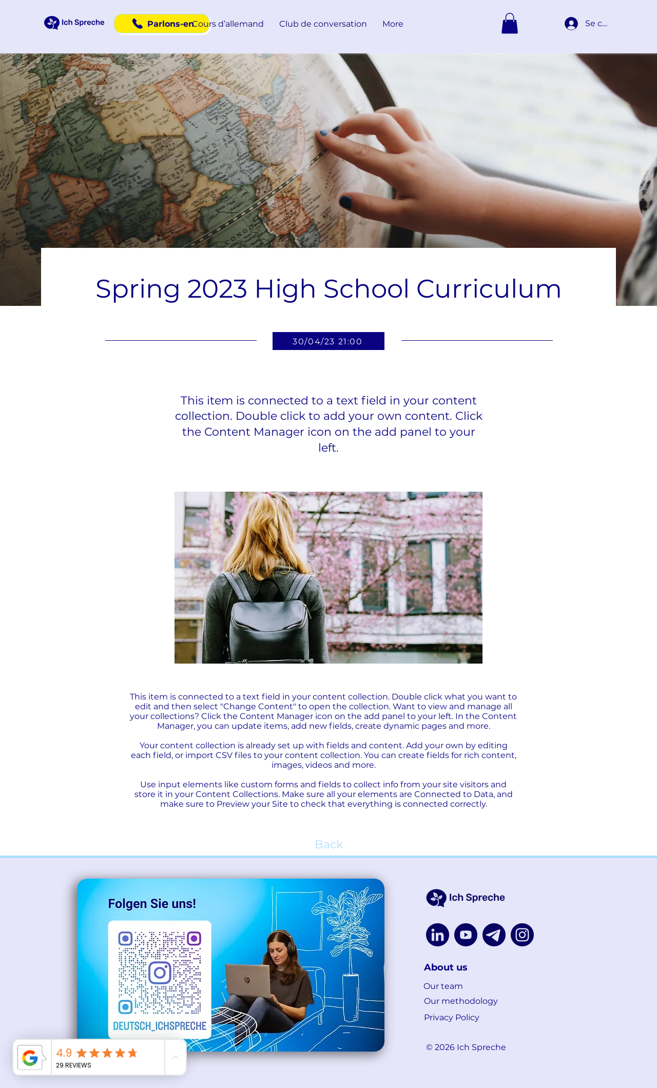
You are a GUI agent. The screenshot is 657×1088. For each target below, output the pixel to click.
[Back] (328, 845)
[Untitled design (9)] (494, 934)
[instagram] (522, 934)
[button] (228, 24)
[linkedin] (437, 934)
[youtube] (465, 934)
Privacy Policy (451, 1017)
